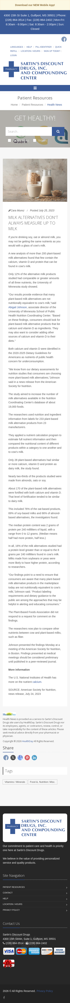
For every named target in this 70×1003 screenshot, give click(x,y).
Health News (18, 140)
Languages (16, 47)
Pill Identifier (43, 47)
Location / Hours (30, 51)
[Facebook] (64, 39)
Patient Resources (32, 104)
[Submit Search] (58, 131)
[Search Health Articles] (29, 131)
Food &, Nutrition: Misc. (42, 782)
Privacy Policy (11, 910)
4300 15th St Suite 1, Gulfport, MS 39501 (29, 15)
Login (13, 55)
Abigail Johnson (17, 307)
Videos (40, 140)
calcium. (37, 681)
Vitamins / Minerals (15, 782)
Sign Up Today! (52, 51)
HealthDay (27, 741)
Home (14, 104)
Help (29, 47)
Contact (8, 893)
